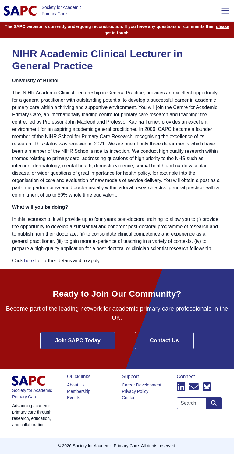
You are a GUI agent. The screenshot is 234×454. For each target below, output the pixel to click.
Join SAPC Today (78, 340)
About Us (76, 384)
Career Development (141, 384)
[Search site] (214, 403)
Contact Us (164, 340)
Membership (78, 391)
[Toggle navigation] (225, 10)
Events (73, 397)
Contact (129, 397)
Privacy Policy (135, 391)
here (29, 260)
